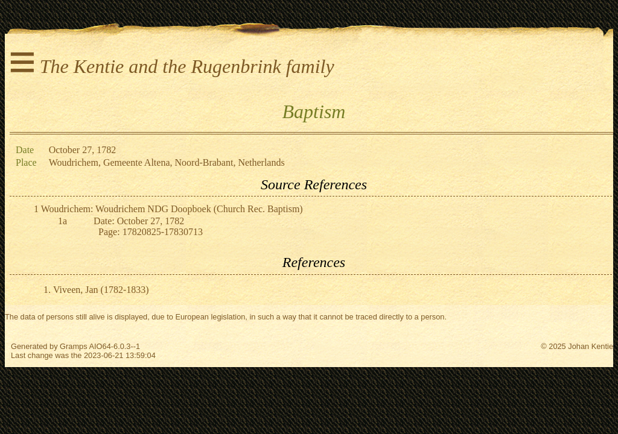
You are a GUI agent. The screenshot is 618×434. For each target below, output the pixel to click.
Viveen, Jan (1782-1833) (101, 290)
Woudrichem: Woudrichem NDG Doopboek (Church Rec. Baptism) (172, 209)
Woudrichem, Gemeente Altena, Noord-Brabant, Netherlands (167, 162)
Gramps (74, 346)
